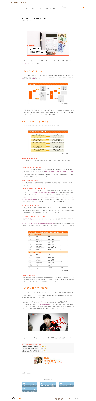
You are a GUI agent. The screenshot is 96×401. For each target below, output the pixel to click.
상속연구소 (52, 8)
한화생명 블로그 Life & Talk (19, 3)
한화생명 (46, 8)
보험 (27, 8)
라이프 (39, 8)
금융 (33, 8)
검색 (83, 7)
